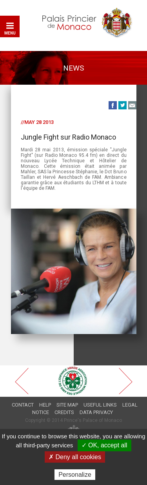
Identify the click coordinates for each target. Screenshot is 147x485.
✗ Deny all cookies (75, 457)
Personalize (74, 474)
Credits (64, 412)
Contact (23, 405)
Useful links (100, 405)
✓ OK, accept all (104, 445)
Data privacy (96, 412)
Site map (67, 405)
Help (45, 405)
